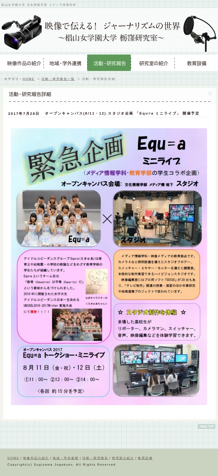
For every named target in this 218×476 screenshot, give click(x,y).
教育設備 (145, 458)
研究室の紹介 (123, 458)
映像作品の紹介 (36, 458)
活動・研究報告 (95, 458)
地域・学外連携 (65, 458)
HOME (28, 78)
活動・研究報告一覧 (58, 78)
